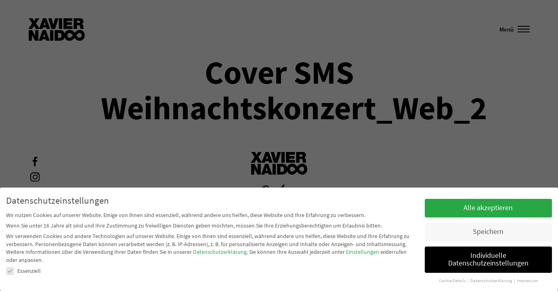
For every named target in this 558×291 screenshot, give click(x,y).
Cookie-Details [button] (453, 280)
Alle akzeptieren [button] (488, 207)
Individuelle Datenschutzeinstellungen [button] (488, 259)
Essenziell (23, 270)
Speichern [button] (488, 231)
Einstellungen (362, 251)
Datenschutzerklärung (220, 251)
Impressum (527, 280)
